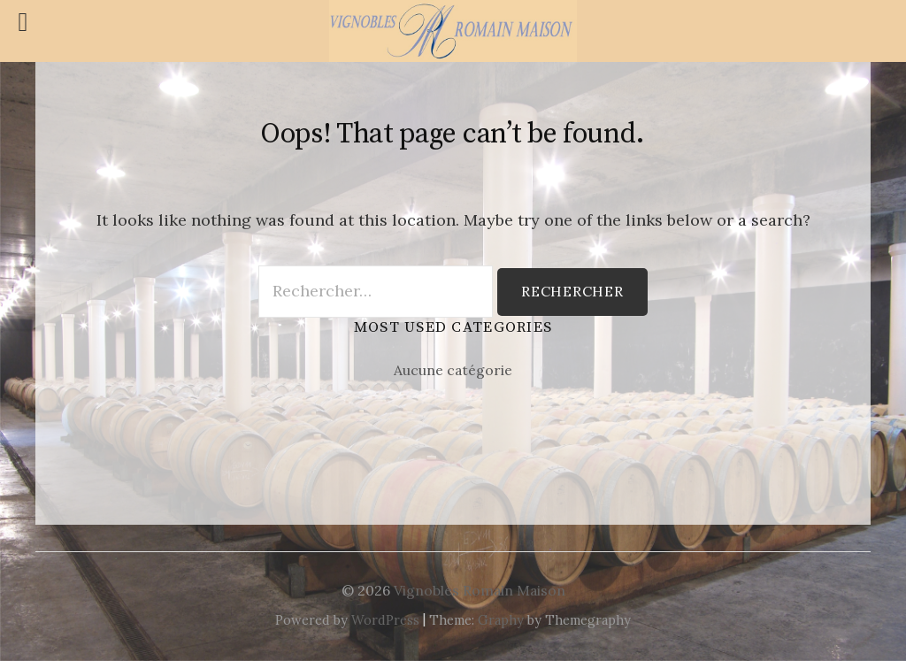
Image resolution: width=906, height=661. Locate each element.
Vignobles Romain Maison (479, 590)
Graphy (501, 619)
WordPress (385, 619)
